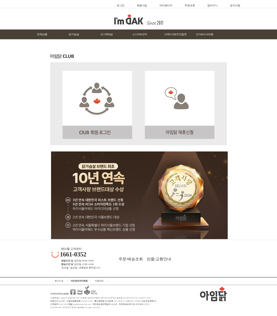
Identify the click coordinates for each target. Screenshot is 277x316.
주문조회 (190, 5)
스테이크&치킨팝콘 (175, 34)
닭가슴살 (74, 34)
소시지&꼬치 (139, 34)
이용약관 (99, 281)
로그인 (121, 5)
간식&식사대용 (204, 34)
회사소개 (59, 281)
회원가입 (142, 5)
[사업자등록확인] (148, 301)
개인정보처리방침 (79, 281)
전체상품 (42, 34)
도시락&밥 (107, 34)
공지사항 (235, 5)
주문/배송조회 (131, 259)
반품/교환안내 (159, 259)
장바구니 (212, 5)
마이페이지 (166, 5)
